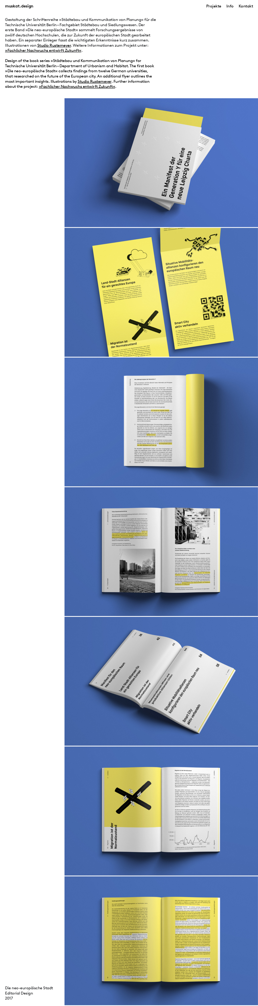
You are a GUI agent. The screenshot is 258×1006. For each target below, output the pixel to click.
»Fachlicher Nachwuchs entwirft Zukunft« (43, 50)
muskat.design (19, 6)
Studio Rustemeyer (54, 45)
